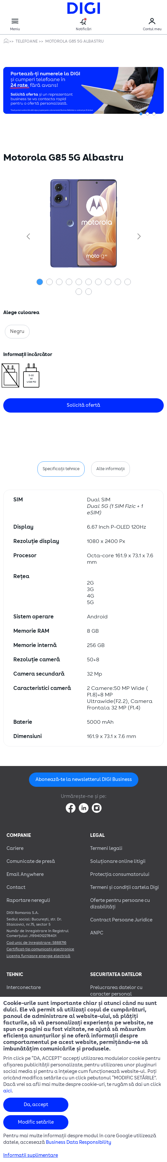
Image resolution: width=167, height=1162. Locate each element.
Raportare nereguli (28, 900)
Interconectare (24, 987)
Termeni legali (106, 848)
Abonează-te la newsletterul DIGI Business (83, 779)
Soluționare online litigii (118, 861)
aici (7, 1091)
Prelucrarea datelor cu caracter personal (116, 990)
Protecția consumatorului (119, 874)
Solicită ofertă (83, 405)
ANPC (96, 933)
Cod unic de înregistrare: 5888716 (36, 942)
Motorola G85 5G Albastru (74, 41)
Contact (16, 887)
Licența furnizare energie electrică (38, 956)
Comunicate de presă (31, 861)
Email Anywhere (25, 874)
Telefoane (27, 41)
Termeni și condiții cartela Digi (124, 887)
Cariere (15, 848)
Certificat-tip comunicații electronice (40, 949)
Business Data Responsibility (78, 1142)
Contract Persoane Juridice (121, 920)
